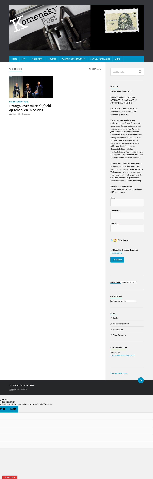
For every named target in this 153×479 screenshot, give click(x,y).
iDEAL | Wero (120, 240)
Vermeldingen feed (121, 324)
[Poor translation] (13, 409)
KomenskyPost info (18, 102)
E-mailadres (115, 210)
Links (117, 59)
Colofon (52, 59)
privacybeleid (116, 253)
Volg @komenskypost (119, 373)
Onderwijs (36, 59)
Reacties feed (118, 329)
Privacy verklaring (100, 59)
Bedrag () (114, 223)
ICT (23, 59)
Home (14, 59)
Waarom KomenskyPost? (73, 59)
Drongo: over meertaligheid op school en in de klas (30, 108)
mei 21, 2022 (14, 114)
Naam (112, 198)
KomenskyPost (26, 385)
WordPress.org (119, 335)
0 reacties (26, 114)
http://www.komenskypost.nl (122, 355)
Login (115, 318)
